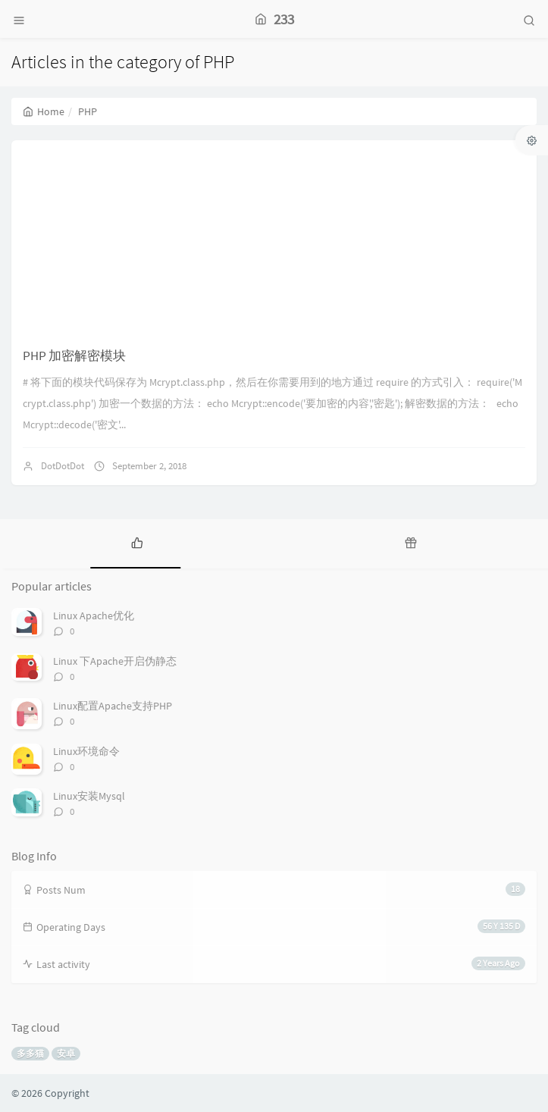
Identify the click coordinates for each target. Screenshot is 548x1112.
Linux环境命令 (86, 751)
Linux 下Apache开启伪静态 (115, 661)
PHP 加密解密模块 (74, 355)
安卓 (66, 1053)
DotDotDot (62, 465)
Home (43, 111)
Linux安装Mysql (89, 796)
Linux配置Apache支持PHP (112, 706)
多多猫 (30, 1053)
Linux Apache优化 (93, 615)
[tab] (137, 542)
